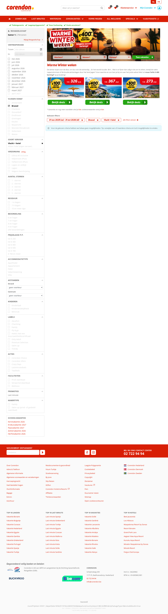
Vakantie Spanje (13, 548)
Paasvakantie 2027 (16, 428)
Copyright (88, 477)
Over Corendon (13, 465)
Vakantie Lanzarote (92, 524)
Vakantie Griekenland (15, 540)
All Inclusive (114, 19)
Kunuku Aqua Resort (132, 540)
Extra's (9, 497)
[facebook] (87, 452)
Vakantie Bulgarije (13, 520)
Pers (86, 489)
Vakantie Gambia (13, 536)
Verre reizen (95, 19)
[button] (25, 44)
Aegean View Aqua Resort (134, 536)
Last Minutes (38, 19)
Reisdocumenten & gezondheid (58, 465)
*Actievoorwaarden (53, 497)
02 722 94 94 (134, 454)
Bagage (9, 493)
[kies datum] (29, 49)
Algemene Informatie (15, 473)
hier (79, 109)
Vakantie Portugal (13, 544)
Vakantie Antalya (91, 532)
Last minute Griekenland (55, 520)
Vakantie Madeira (91, 536)
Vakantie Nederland (14, 528)
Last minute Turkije (53, 524)
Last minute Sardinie (54, 552)
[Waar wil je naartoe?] (82, 7)
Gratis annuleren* (73, 25)
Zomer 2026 (21, 19)
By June (48, 477)
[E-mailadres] (23, 452)
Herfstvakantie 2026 (16, 434)
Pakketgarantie (18, 25)
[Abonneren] (42, 452)
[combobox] (82, 7)
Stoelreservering (52, 473)
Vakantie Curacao (13, 524)
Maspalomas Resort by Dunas (135, 524)
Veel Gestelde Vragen (15, 485)
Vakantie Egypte (13, 532)
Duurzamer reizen (92, 493)
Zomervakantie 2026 (17, 431)
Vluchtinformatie (13, 489)
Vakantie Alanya (91, 552)
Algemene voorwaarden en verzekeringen (23, 477)
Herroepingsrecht (13, 481)
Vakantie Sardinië (91, 520)
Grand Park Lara (130, 532)
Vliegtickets (149, 19)
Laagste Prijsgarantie (93, 465)
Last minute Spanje (53, 516)
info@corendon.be (94, 582)
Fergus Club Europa (131, 552)
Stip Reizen (50, 481)
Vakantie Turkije (13, 552)
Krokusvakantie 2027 (17, 425)
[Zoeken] (101, 7)
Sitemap (88, 497)
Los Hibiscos (128, 520)
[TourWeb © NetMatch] (84, 602)
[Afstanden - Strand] (25, 287)
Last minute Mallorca (54, 536)
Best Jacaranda (129, 516)
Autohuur (10, 501)
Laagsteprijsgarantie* (36, 25)
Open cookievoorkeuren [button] (94, 501)
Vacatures (88, 485)
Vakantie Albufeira (92, 528)
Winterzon (55, 19)
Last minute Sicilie (53, 548)
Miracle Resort (129, 548)
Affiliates (49, 493)
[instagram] (93, 452)
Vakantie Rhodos (91, 544)
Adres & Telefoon (13, 469)
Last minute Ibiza (52, 540)
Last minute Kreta (53, 544)
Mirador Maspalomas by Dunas (136, 544)
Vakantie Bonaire (13, 516)
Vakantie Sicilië (90, 516)
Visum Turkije (51, 469)
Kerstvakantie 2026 (16, 421)
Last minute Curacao (54, 532)
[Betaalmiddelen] (16, 578)
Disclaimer (89, 481)
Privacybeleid (90, 473)
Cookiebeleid (90, 469)
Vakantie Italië (90, 548)
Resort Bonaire (129, 528)
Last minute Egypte (53, 528)
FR (159, 2)
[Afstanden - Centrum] (25, 296)
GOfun (48, 485)
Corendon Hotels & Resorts (56, 489)
